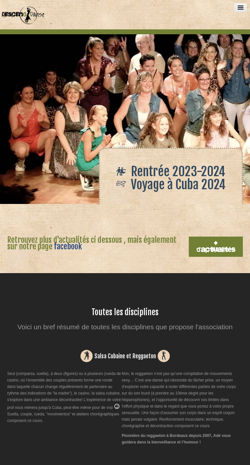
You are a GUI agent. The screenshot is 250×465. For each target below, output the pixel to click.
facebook (68, 246)
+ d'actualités (216, 247)
